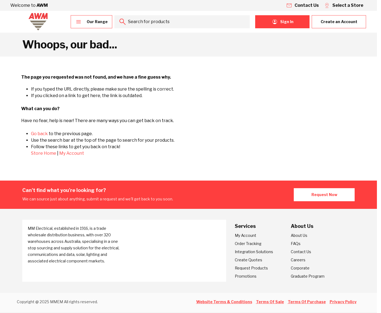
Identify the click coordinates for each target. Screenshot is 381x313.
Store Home (43, 153)
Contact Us (301, 251)
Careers (298, 260)
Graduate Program (307, 276)
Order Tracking (248, 243)
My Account (71, 153)
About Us (299, 235)
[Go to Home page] (38, 21)
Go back (39, 133)
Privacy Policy (343, 301)
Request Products (251, 268)
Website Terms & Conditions (224, 301)
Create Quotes (248, 260)
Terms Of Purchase (307, 301)
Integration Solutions (254, 251)
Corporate (300, 268)
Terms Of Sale (270, 301)
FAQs (296, 243)
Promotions (246, 276)
